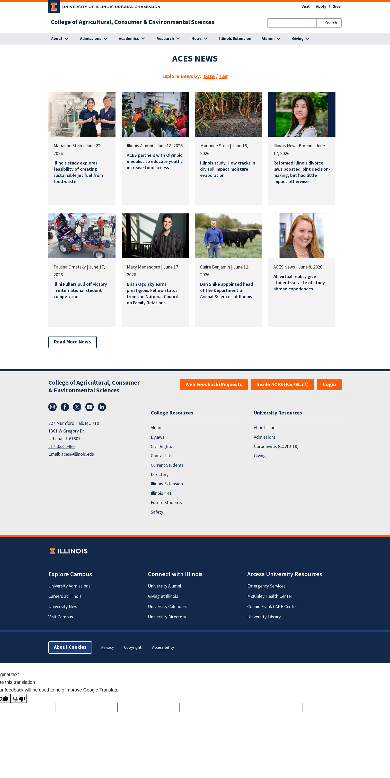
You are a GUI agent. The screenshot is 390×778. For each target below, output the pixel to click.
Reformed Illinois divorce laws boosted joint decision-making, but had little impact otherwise (301, 172)
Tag (223, 76)
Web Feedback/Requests (213, 384)
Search (331, 23)
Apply (321, 6)
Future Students (166, 502)
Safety (157, 512)
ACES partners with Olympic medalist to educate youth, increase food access (154, 161)
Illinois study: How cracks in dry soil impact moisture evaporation (227, 169)
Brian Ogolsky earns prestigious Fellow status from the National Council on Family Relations (153, 293)
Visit (306, 6)
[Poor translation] (19, 698)
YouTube (89, 407)
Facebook (64, 407)
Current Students (167, 465)
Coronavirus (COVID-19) (276, 446)
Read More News (72, 342)
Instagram (52, 407)
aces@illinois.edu (77, 454)
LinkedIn (102, 407)
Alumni (157, 428)
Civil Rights (161, 446)
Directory (160, 474)
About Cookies (70, 647)
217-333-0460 (61, 446)
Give (336, 6)
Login (329, 384)
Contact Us (161, 456)
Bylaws (157, 437)
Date (209, 76)
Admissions (265, 437)
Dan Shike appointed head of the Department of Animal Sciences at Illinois (226, 290)
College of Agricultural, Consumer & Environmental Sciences (132, 22)
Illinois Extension (235, 38)
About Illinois (266, 428)
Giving (260, 456)
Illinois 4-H (161, 493)
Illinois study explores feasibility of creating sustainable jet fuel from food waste (78, 172)
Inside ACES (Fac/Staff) (282, 384)
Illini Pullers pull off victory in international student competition (80, 290)
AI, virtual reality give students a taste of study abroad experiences (299, 282)
